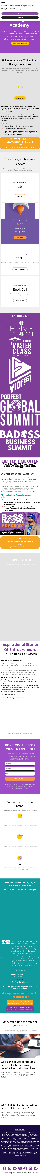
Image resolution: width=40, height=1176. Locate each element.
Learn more (20, 98)
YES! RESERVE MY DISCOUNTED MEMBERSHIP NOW (20, 143)
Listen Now (20, 196)
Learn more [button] (20, 17)
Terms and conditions (19, 1173)
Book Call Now (20, 300)
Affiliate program (32, 1173)
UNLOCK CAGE (20, 779)
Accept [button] (20, 13)
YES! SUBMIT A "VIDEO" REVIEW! (20, 1002)
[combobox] (6, 774)
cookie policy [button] (12, 8)
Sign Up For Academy (20, 43)
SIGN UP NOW (20, 238)
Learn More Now (20, 269)
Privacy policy (6, 1173)
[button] (38, 2)
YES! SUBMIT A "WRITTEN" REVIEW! (20, 1009)
